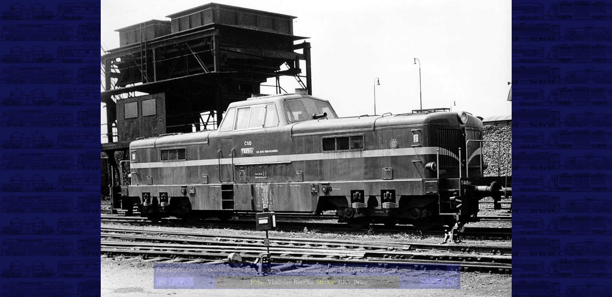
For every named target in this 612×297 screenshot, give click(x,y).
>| (451, 282)
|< (161, 282)
